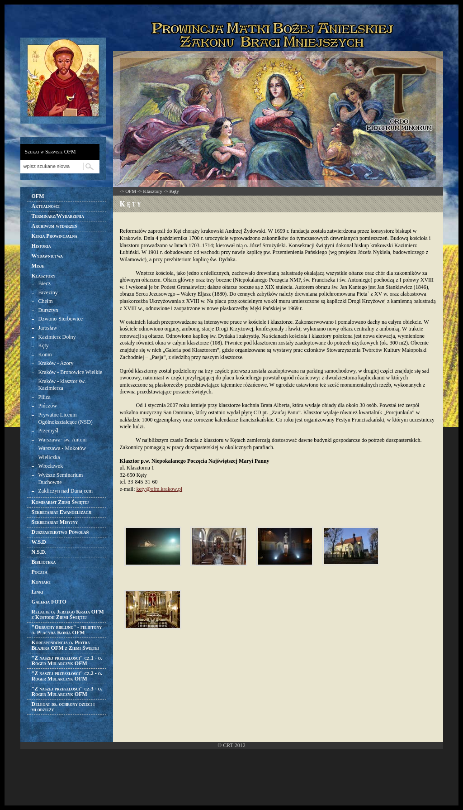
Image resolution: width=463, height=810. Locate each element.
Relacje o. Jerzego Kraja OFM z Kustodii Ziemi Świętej (68, 614)
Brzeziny (48, 292)
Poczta (39, 572)
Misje (38, 266)
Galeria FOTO (49, 602)
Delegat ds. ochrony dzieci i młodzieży (63, 707)
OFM (38, 196)
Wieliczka (49, 457)
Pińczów (47, 406)
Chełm (45, 301)
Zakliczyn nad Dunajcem (65, 491)
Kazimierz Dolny (57, 337)
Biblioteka (44, 562)
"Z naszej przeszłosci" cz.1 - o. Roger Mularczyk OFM (67, 660)
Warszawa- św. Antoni (62, 439)
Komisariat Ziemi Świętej (60, 502)
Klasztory (44, 276)
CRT (228, 745)
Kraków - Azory (56, 363)
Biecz (44, 283)
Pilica (44, 397)
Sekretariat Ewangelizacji (62, 512)
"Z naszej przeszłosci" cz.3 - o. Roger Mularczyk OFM (67, 691)
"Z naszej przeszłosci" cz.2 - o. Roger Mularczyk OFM (67, 676)
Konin (45, 354)
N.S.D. (39, 552)
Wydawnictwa (47, 256)
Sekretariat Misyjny (55, 522)
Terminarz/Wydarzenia (58, 216)
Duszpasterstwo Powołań (60, 532)
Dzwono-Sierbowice (60, 319)
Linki (37, 592)
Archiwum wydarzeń (54, 226)
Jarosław (47, 328)
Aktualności (46, 206)
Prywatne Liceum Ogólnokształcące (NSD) (65, 418)
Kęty (43, 345)
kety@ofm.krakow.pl (159, 489)
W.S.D (39, 542)
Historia (41, 246)
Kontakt (41, 582)
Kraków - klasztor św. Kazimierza (62, 385)
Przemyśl (48, 430)
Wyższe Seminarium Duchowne (60, 478)
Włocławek (50, 466)
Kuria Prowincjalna (54, 236)
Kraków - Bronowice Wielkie (70, 372)
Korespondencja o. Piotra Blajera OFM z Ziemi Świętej (65, 645)
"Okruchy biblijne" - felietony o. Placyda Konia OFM (67, 630)
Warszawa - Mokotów (62, 448)
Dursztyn (48, 310)
